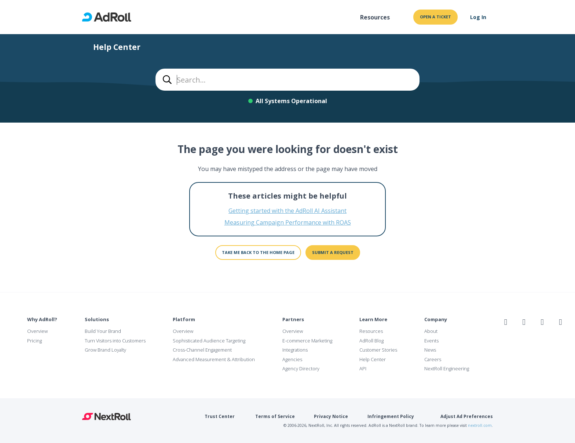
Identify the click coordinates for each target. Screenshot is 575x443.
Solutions (97, 319)
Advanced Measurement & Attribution (214, 359)
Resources (375, 17)
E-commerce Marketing (307, 340)
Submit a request (333, 252)
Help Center (372, 359)
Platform (184, 319)
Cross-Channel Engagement (202, 349)
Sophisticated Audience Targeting (209, 340)
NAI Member (535, 338)
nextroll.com (480, 425)
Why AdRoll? (42, 319)
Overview (37, 331)
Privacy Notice (331, 416)
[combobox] (287, 80)
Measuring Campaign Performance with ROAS (287, 222)
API (362, 368)
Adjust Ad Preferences (466, 416)
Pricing (34, 340)
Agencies (292, 359)
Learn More (373, 319)
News (430, 349)
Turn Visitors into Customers (115, 340)
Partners (293, 319)
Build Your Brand (103, 331)
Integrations (295, 349)
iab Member (508, 338)
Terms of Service (275, 416)
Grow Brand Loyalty (105, 349)
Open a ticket (435, 16)
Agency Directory (300, 368)
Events (431, 340)
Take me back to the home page (258, 252)
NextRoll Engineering (446, 368)
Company (435, 319)
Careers (432, 359)
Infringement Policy (390, 416)
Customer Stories (378, 349)
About (430, 331)
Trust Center (220, 416)
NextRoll (106, 416)
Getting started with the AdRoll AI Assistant (287, 211)
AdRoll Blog (371, 340)
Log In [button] (478, 17)
